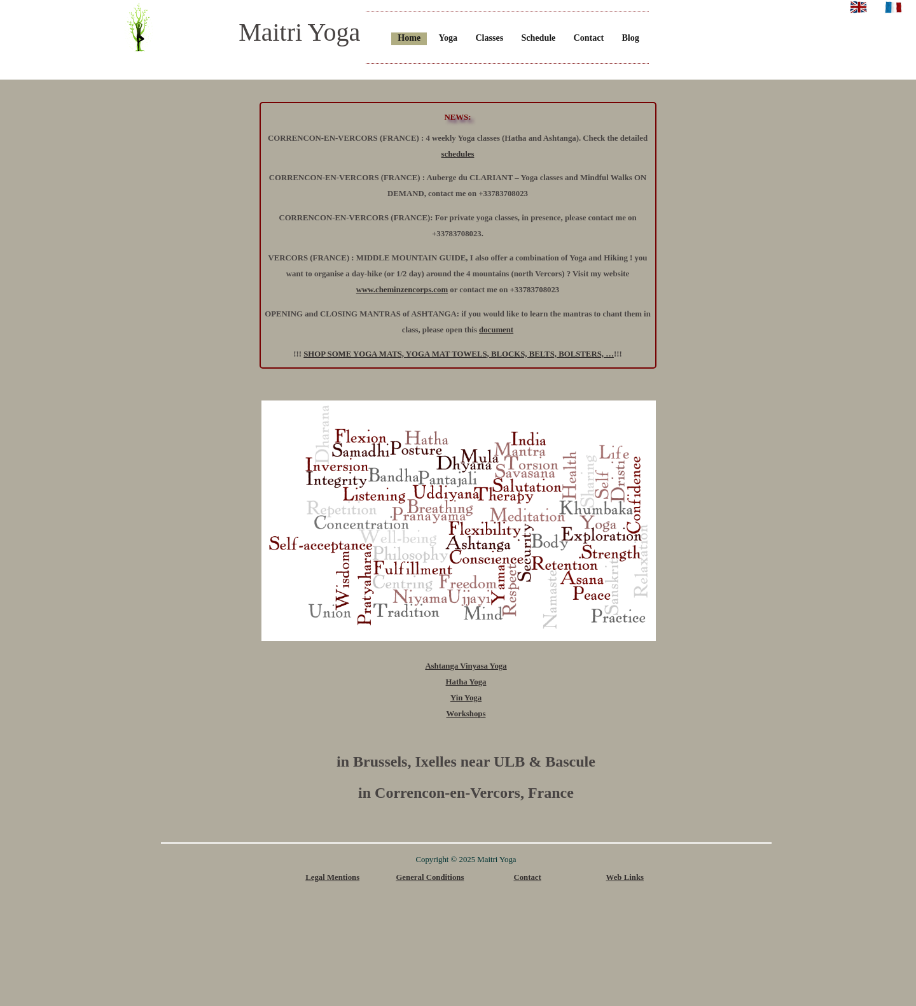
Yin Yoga (466, 697)
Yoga (447, 37)
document (496, 329)
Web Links (625, 877)
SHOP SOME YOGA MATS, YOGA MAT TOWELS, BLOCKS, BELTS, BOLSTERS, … (458, 354)
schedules (458, 154)
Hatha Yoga (466, 681)
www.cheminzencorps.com (402, 289)
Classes (489, 37)
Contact (589, 37)
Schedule (538, 37)
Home (409, 37)
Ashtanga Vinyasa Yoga (465, 666)
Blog (630, 37)
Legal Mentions (332, 877)
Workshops (466, 713)
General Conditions (430, 877)
